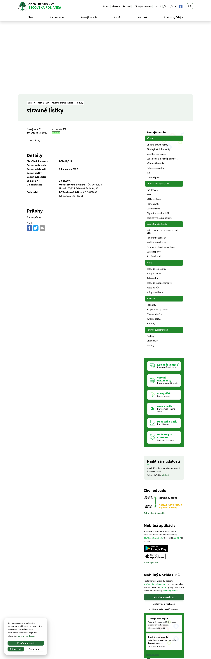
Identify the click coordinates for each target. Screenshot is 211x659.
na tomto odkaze (25, 636)
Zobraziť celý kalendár (154, 444)
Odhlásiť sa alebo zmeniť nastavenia (164, 540)
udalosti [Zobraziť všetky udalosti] (165, 406)
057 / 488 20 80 (174, 642)
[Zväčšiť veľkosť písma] (164, 6)
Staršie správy (152, 585)
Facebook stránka (176, 648)
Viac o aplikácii (151, 493)
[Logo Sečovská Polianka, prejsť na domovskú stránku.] (39, 6)
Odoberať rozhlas (164, 528)
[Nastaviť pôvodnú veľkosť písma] (160, 6)
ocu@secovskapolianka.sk (180, 645)
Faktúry (56, 64)
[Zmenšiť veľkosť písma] (156, 6)
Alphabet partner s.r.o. (53, 625)
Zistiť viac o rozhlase (164, 535)
